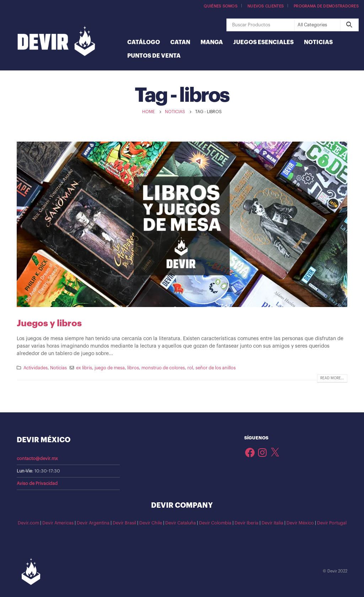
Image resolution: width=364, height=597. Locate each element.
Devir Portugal (332, 523)
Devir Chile (150, 523)
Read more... (332, 378)
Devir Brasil (124, 523)
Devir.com (28, 523)
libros (133, 368)
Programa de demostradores (326, 6)
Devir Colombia (215, 523)
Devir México (300, 523)
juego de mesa (110, 368)
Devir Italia (272, 523)
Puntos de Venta (154, 56)
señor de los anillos (216, 368)
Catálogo (143, 42)
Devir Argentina (93, 523)
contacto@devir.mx (37, 458)
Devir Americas (58, 523)
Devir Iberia (246, 523)
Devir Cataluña (180, 523)
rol (190, 368)
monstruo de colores (163, 368)
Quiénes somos (220, 6)
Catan (180, 42)
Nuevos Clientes (265, 6)
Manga (211, 42)
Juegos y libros (49, 323)
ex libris (84, 368)
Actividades (35, 368)
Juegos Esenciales (263, 42)
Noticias (318, 42)
